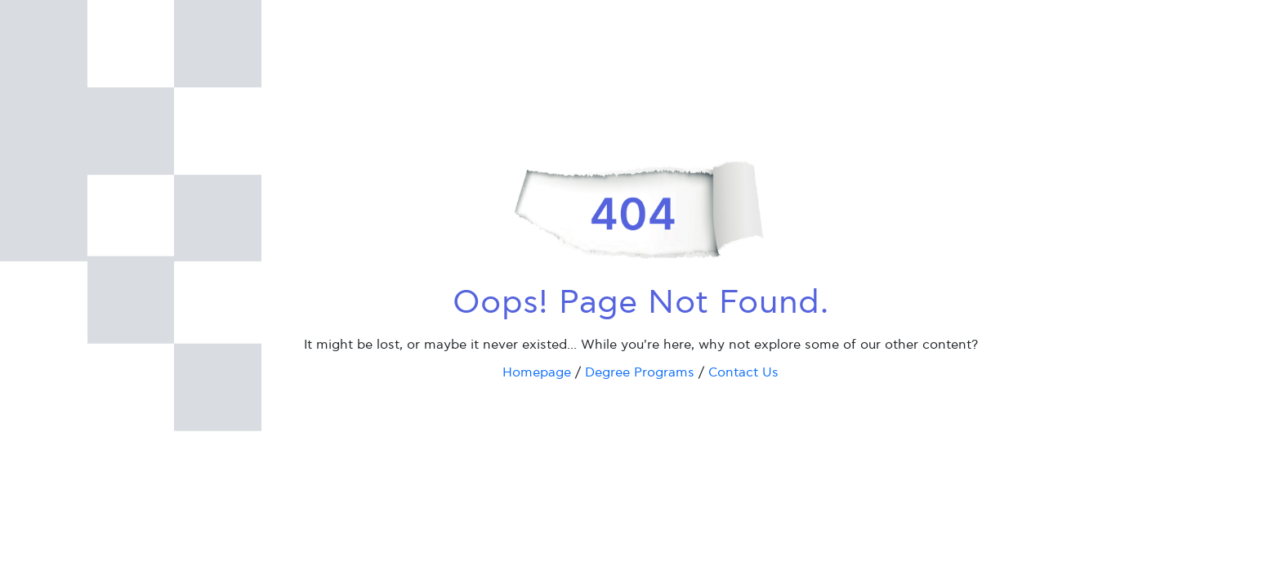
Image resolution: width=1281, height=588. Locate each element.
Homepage (536, 373)
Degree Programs (639, 373)
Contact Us (743, 373)
